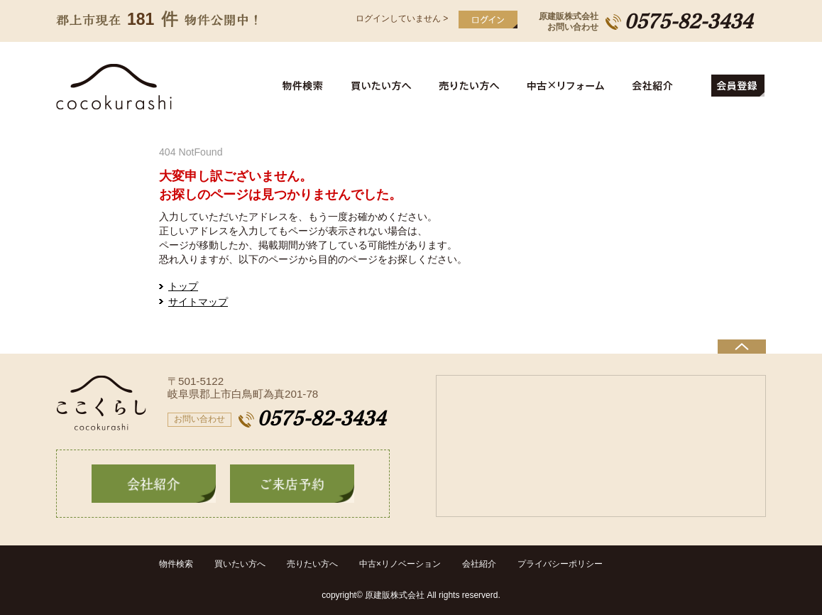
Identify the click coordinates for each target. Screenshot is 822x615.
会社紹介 (665, 86)
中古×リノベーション (400, 564)
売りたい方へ (472, 86)
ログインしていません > (402, 18)
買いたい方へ (383, 86)
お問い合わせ (199, 419)
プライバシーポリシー (560, 564)
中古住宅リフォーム (568, 86)
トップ (183, 286)
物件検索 (311, 86)
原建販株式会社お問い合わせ (568, 21)
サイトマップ (198, 302)
